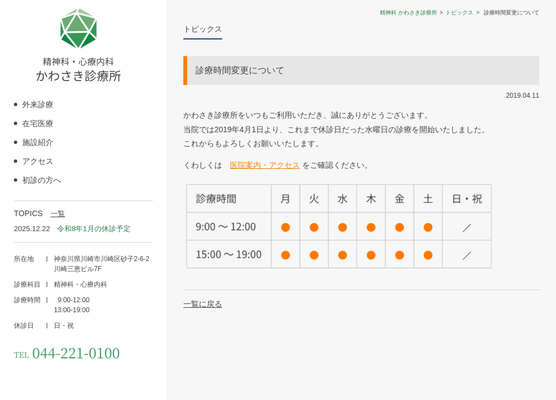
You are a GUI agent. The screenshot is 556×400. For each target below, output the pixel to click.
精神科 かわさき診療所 (408, 12)
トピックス (459, 12)
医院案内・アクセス (265, 165)
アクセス (37, 161)
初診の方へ (41, 180)
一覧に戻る (202, 303)
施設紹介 (37, 142)
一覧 (58, 213)
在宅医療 (37, 123)
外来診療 (37, 104)
